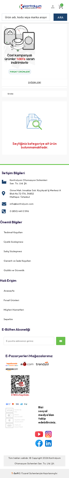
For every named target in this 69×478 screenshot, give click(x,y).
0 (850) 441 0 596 (19, 211)
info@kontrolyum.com (21, 203)
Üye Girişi (52, 9)
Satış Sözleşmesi (13, 251)
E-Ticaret (24, 473)
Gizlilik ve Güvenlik (14, 270)
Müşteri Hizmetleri (14, 309)
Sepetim (8, 319)
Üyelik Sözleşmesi (13, 241)
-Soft (15, 473)
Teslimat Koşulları (13, 232)
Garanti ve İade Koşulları (17, 260)
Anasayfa (9, 290)
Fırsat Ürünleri (11, 300)
